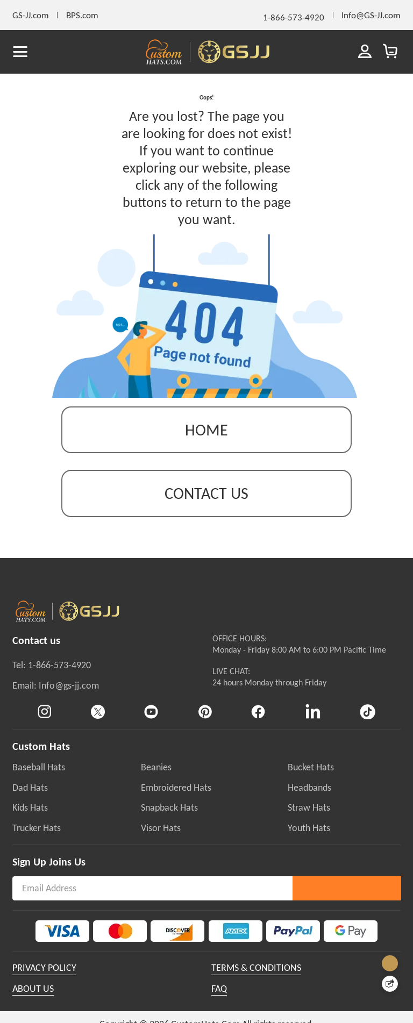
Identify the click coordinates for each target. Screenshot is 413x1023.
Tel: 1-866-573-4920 (51, 678)
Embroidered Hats (176, 800)
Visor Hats (161, 841)
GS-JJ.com (30, 15)
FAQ (219, 1001)
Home (206, 443)
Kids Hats (30, 821)
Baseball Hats (38, 780)
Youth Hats (309, 841)
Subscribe (346, 901)
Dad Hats (30, 800)
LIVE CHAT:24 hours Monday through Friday (269, 690)
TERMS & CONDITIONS (256, 980)
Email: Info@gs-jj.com (55, 698)
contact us (206, 507)
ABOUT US (33, 1001)
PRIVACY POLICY (44, 980)
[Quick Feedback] (390, 984)
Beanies (156, 780)
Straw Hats (309, 821)
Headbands (309, 800)
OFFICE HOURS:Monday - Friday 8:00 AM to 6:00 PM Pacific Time (299, 657)
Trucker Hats (36, 841)
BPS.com (82, 15)
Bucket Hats (311, 780)
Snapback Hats (169, 821)
